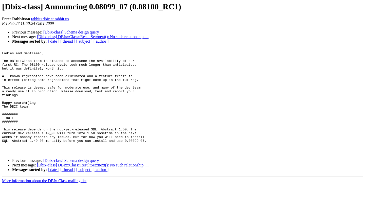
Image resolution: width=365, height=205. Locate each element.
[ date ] (53, 41)
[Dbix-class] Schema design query (71, 32)
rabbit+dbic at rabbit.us (50, 19)
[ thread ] (67, 41)
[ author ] (101, 41)
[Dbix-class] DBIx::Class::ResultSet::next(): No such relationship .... (93, 37)
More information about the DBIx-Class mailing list (44, 200)
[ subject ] (84, 41)
